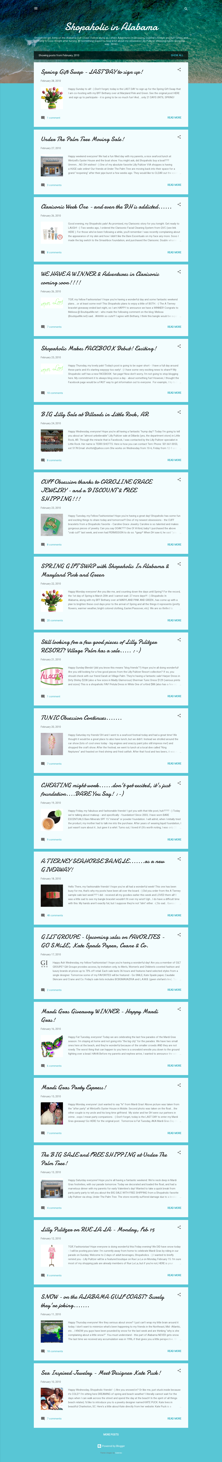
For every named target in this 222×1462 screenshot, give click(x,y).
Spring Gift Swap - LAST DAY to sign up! (92, 71)
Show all (177, 55)
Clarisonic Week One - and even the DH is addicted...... (106, 206)
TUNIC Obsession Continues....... (81, 717)
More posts (111, 1434)
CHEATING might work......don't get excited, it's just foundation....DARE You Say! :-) (105, 789)
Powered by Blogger (111, 1446)
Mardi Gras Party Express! (73, 1087)
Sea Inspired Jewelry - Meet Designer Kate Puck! (101, 1372)
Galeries (118, 1453)
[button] (179, 70)
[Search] (186, 9)
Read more (174, 117)
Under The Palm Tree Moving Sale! (82, 139)
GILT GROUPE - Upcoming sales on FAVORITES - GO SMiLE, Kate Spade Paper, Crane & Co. (102, 941)
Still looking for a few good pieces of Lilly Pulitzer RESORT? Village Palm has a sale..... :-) (99, 646)
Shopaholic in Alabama (111, 26)
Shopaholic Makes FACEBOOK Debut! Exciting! (98, 348)
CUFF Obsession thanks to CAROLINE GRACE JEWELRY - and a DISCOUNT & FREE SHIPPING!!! (96, 490)
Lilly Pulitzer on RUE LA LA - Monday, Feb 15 (97, 1229)
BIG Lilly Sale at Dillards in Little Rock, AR (94, 414)
